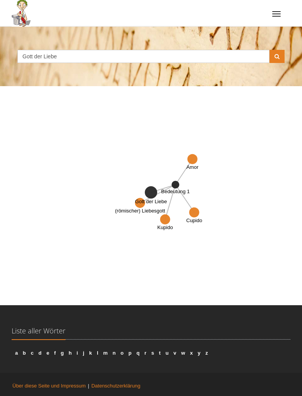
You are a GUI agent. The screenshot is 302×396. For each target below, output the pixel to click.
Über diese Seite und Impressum (49, 386)
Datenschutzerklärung (115, 386)
